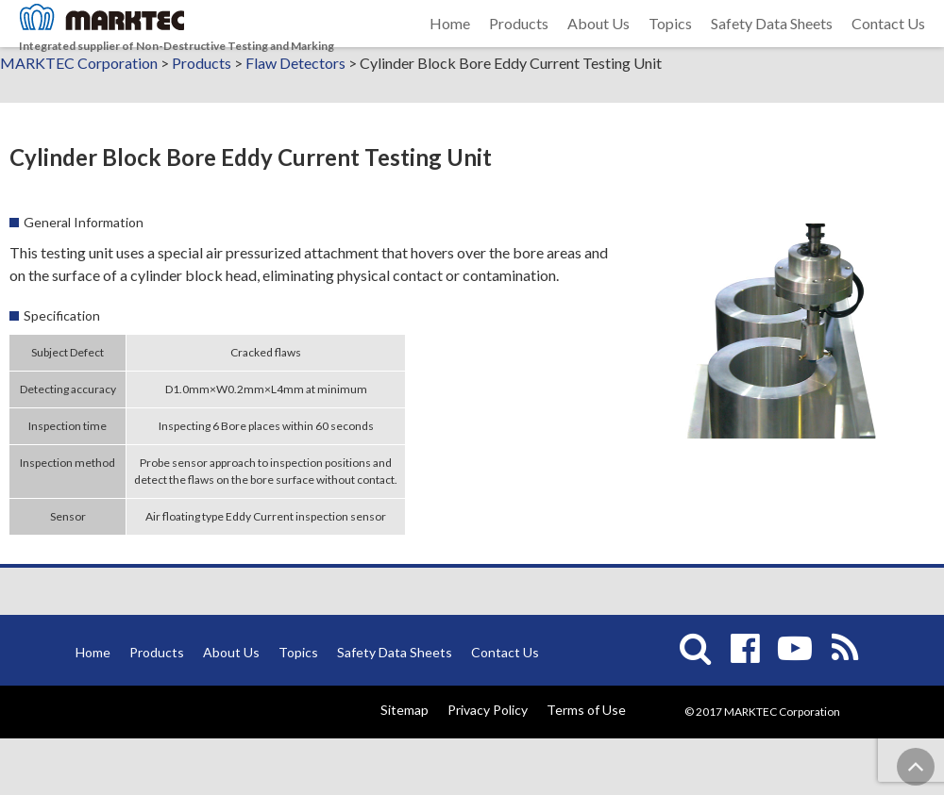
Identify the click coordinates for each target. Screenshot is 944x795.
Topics (670, 47)
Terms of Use (586, 766)
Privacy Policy (487, 766)
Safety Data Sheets (772, 47)
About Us (598, 47)
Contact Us (888, 47)
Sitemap (404, 766)
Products (518, 47)
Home (450, 47)
